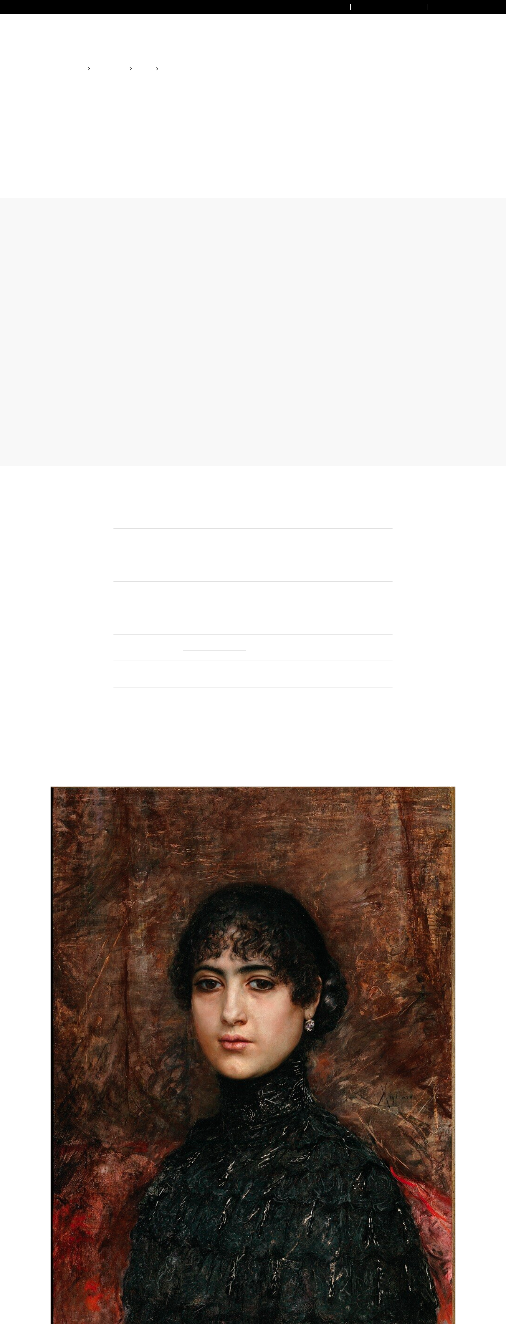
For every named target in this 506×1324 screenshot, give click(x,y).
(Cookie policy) (277, 692)
